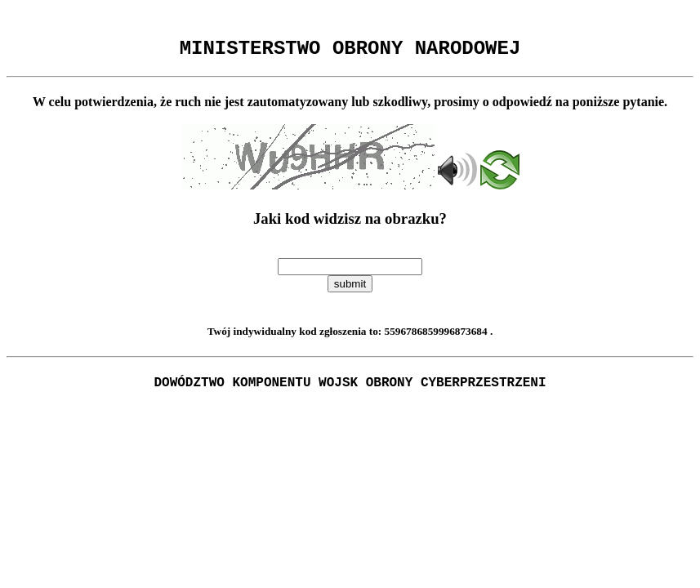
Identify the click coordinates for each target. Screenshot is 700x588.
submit (350, 289)
